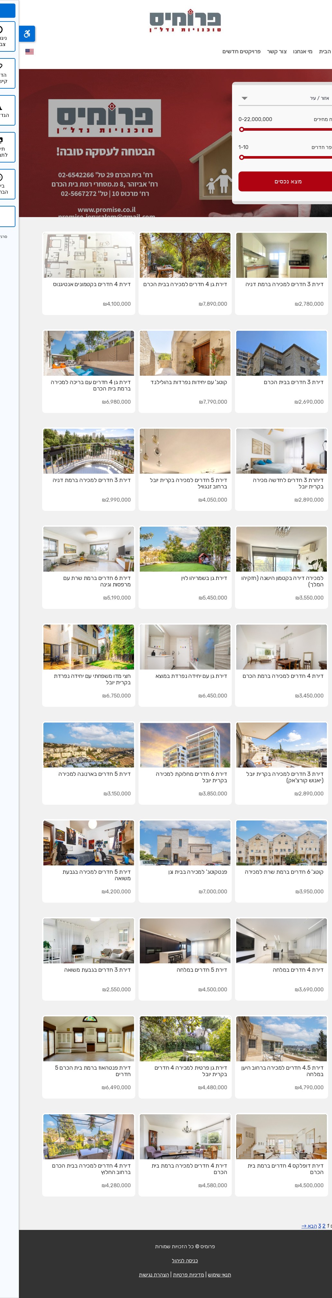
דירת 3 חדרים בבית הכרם (274, 382)
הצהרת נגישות (135, 1275)
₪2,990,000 (97, 500)
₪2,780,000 (290, 304)
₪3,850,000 (194, 794)
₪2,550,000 (97, 990)
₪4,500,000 (193, 990)
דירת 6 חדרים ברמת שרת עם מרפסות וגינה (78, 581)
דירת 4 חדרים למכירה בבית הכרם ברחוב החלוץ (72, 1168)
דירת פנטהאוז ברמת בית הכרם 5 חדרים (74, 1071)
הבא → (290, 1226)
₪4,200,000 (97, 892)
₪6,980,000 (97, 402)
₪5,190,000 (98, 598)
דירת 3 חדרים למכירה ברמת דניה (266, 284)
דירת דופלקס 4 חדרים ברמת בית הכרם (267, 1168)
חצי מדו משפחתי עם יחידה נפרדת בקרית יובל (73, 679)
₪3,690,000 (290, 990)
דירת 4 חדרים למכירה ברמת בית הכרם (170, 1168)
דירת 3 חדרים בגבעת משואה (78, 970)
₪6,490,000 (97, 1087)
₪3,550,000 (290, 598)
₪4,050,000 (193, 500)
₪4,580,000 (193, 1185)
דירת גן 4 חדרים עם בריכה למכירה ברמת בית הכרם (72, 385)
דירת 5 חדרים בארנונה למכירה (76, 774)
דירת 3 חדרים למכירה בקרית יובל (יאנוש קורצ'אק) (266, 777)
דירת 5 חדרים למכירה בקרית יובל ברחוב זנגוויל (169, 483)
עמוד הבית (313, 51)
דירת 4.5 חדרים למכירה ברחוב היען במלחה (263, 1071)
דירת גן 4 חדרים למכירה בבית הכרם (166, 284)
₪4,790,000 (290, 1087)
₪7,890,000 (194, 304)
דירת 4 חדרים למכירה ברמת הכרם (264, 676)
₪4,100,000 (98, 304)
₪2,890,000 (290, 500)
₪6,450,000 (193, 696)
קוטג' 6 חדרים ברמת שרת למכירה (265, 872)
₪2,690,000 (290, 402)
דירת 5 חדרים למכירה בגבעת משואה (77, 875)
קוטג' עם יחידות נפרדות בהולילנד (169, 382)
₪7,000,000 (194, 892)
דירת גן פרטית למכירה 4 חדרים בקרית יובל (172, 1071)
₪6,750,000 (97, 696)
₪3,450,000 (290, 696)
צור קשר (258, 51)
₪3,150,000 (98, 794)
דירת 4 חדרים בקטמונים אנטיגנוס (73, 284)
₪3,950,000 (290, 892)
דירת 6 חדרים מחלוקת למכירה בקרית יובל (172, 777)
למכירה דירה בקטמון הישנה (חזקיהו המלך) (263, 581)
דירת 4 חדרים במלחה (279, 970)
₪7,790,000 (194, 402)
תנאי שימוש (200, 1275)
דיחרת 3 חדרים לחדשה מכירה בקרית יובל (269, 483)
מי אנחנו (283, 51)
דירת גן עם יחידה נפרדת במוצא (172, 676)
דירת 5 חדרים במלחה (183, 970)
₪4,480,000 (193, 1087)
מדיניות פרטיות (169, 1275)
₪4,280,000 (97, 1185)
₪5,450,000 (194, 598)
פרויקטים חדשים (222, 51)
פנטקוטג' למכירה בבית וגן (178, 872)
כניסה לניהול (166, 1261)
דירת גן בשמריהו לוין (185, 578)
